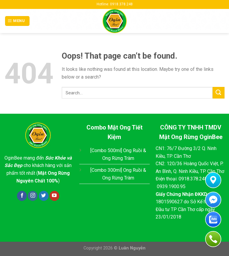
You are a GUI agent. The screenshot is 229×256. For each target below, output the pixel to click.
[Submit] (219, 93)
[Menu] (17, 21)
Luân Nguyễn (132, 248)
